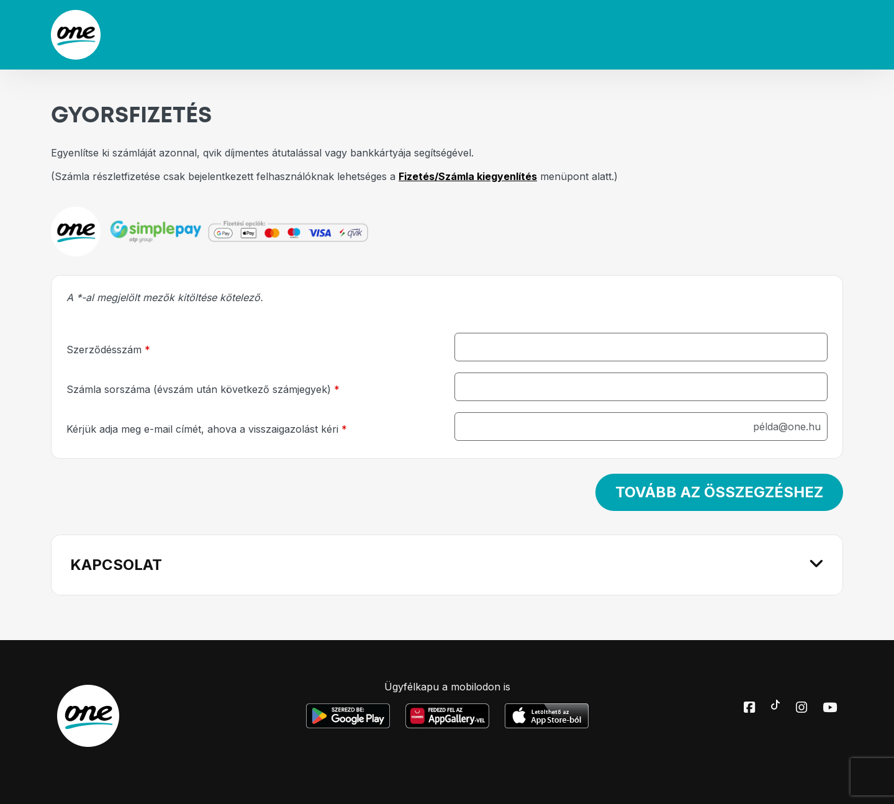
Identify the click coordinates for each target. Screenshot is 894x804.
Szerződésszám (108, 349)
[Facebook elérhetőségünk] (749, 708)
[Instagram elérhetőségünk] (801, 708)
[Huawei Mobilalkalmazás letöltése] (447, 715)
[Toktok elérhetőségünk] (775, 704)
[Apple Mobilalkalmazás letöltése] (547, 715)
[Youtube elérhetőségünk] (830, 708)
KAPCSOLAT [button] (116, 565)
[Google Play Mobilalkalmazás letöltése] (348, 715)
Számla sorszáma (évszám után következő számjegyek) (203, 389)
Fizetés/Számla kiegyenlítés (468, 176)
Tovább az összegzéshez (719, 492)
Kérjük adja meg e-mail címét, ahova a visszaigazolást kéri (206, 429)
